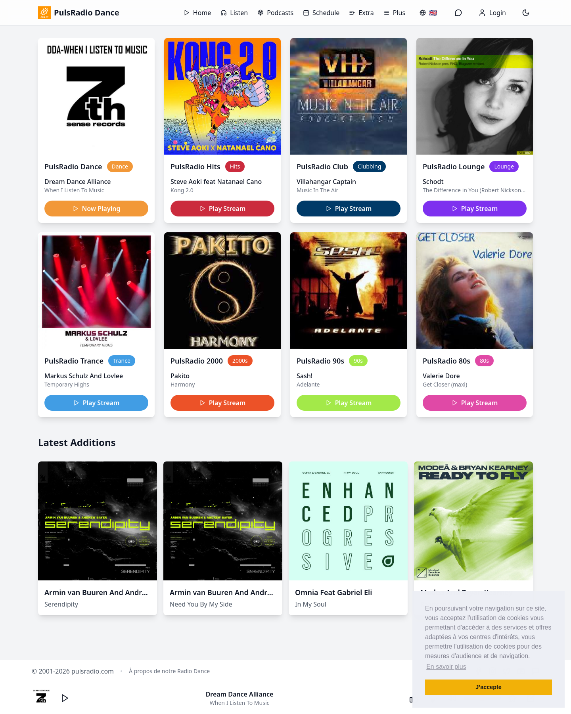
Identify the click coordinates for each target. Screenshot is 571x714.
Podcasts (275, 12)
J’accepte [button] (488, 687)
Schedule (321, 12)
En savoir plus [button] (446, 666)
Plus (394, 12)
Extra (361, 12)
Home (197, 12)
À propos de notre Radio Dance (169, 671)
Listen (234, 12)
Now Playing (97, 208)
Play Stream (222, 208)
